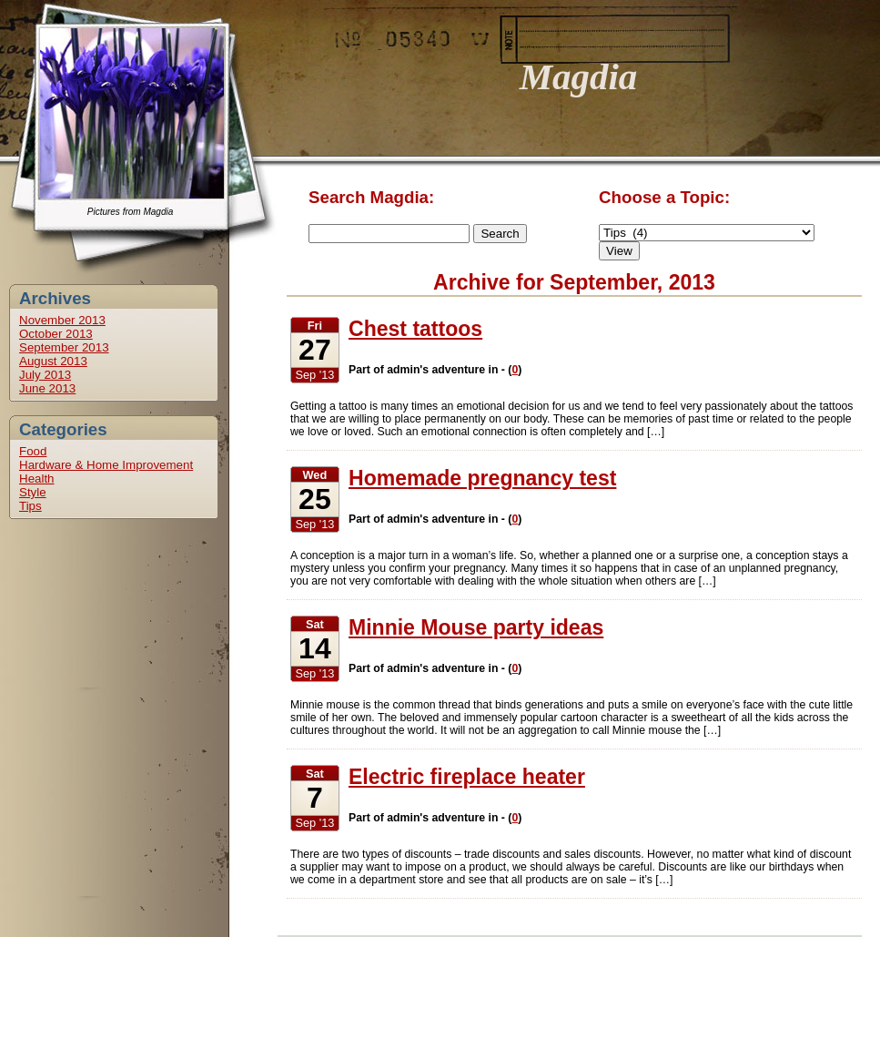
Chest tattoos (415, 329)
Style (32, 492)
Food (32, 451)
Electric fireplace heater (467, 777)
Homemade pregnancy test (482, 478)
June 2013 (47, 388)
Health (37, 478)
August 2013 (53, 361)
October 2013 (56, 334)
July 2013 (45, 375)
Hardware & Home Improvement (106, 465)
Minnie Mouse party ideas (476, 627)
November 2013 (62, 320)
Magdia (579, 76)
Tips (30, 506)
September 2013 (64, 347)
